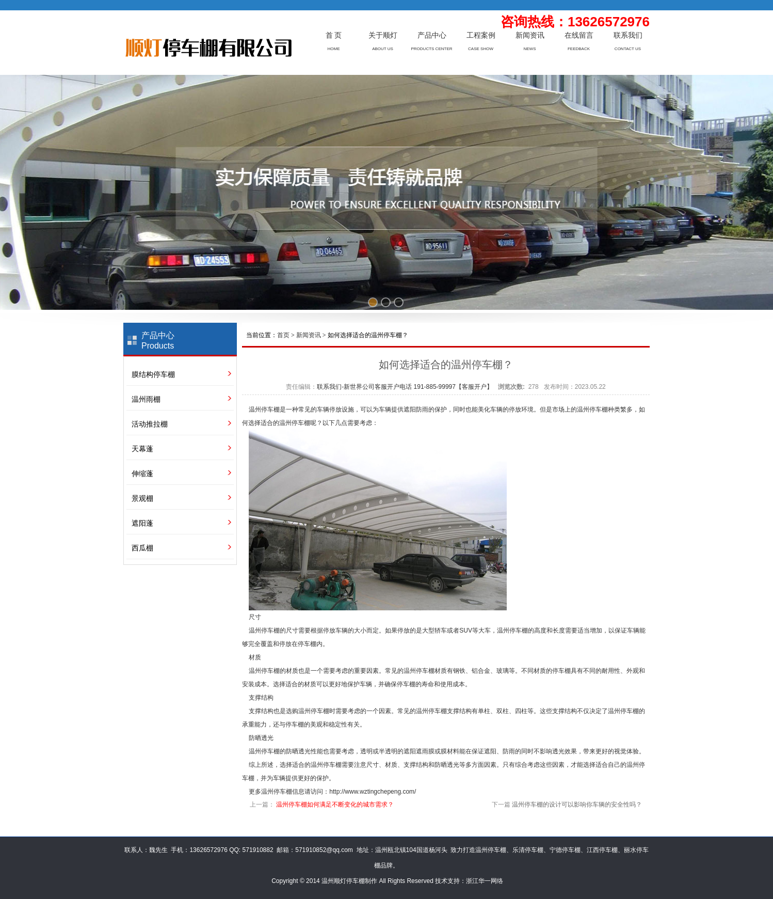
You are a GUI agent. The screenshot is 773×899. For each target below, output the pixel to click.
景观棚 (142, 498)
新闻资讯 (530, 35)
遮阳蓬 (142, 523)
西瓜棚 (142, 548)
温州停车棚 (264, 409)
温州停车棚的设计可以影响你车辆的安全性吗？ (577, 804)
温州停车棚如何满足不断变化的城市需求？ (335, 804)
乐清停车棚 (527, 850)
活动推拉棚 (150, 424)
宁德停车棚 (565, 850)
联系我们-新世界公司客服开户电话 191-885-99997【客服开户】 (405, 386)
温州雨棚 (146, 399)
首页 (283, 335)
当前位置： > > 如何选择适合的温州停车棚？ (327, 335)
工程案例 (480, 35)
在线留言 (579, 35)
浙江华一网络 (484, 881)
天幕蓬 (142, 449)
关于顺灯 (382, 35)
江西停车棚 (602, 850)
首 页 (334, 35)
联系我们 (628, 35)
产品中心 (431, 35)
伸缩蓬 (142, 473)
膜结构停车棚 (153, 374)
